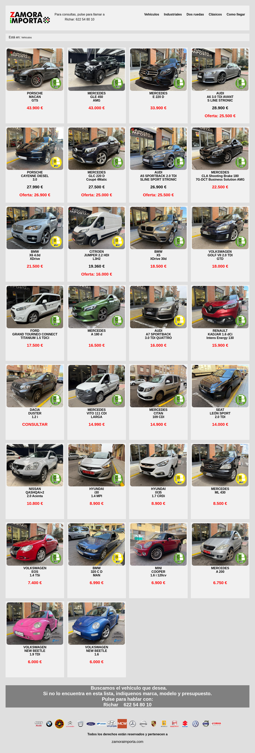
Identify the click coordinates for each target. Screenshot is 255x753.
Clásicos (215, 14)
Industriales (173, 14)
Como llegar (236, 14)
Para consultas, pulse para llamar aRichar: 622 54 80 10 (80, 17)
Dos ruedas (195, 14)
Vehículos (151, 14)
